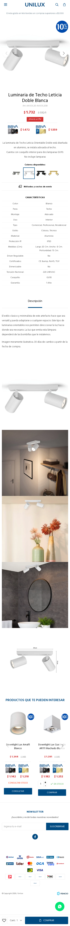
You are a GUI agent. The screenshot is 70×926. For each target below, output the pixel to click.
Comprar (48, 920)
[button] (63, 53)
